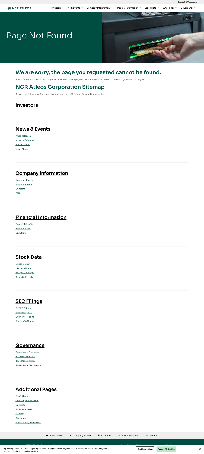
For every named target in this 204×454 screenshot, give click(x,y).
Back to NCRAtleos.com (186, 2)
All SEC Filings (23, 310)
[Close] (200, 449)
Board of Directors (25, 359)
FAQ (17, 195)
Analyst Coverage (24, 274)
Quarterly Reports (25, 319)
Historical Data (23, 270)
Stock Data (152, 7)
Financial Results (24, 226)
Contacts (20, 190)
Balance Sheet (23, 230)
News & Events (74, 7)
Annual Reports (23, 314)
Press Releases (23, 137)
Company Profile (24, 182)
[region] (102, 449)
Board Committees (25, 363)
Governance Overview (27, 354)
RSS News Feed (23, 412)
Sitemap (19, 416)
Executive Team (23, 186)
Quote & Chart (23, 266)
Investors (56, 7)
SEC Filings (170, 7)
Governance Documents (28, 367)
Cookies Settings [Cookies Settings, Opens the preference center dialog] (145, 449)
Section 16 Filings (24, 323)
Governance (189, 7)
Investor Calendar (24, 142)
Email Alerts (21, 150)
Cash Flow (20, 235)
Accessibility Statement (28, 425)
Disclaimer (21, 421)
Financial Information (128, 7)
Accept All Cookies (166, 449)
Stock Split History (25, 279)
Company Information (100, 7)
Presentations (22, 146)
